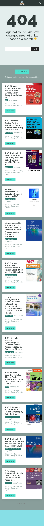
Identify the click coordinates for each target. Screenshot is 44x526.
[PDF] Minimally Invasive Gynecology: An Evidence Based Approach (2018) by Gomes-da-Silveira (13, 343)
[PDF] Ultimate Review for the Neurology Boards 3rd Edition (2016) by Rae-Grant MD (14, 125)
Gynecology (9, 352)
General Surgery (11, 275)
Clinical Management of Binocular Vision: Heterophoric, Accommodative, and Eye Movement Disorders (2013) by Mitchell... (13, 305)
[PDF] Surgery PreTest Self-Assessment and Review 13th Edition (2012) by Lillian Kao (14, 267)
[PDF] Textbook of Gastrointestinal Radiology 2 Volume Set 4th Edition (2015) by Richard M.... (14, 158)
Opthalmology (10, 199)
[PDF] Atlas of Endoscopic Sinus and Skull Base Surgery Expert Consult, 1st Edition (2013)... (14, 91)
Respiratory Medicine (12, 417)
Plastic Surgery (10, 239)
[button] (40, 3)
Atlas (7, 386)
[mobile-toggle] (4, 3)
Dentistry (8, 483)
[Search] (35, 49)
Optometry (8, 316)
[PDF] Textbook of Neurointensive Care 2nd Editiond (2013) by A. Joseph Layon (14, 442)
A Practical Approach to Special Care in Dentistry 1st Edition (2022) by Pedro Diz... (14, 475)
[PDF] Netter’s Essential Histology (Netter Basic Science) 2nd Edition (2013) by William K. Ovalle (14, 378)
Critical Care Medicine (12, 449)
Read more (10, 111)
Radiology (8, 167)
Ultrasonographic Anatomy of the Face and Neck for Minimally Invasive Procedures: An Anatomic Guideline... (13, 230)
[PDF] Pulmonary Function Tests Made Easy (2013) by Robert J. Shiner (14, 410)
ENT (6, 100)
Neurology (9, 132)
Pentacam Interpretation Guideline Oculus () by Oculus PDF (13, 192)
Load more (22, 503)
